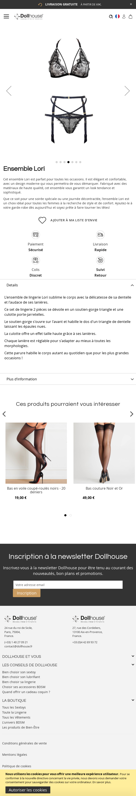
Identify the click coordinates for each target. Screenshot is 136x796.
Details (12, 285)
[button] (8, 90)
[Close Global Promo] (131, 4)
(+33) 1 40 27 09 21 (16, 642)
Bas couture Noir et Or (104, 489)
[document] (68, 782)
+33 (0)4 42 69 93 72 (84, 642)
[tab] (68, 285)
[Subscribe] (26, 593)
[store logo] (28, 16)
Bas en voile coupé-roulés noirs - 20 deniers (36, 490)
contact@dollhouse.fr (18, 646)
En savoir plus (101, 782)
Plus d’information (22, 379)
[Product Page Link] (36, 482)
